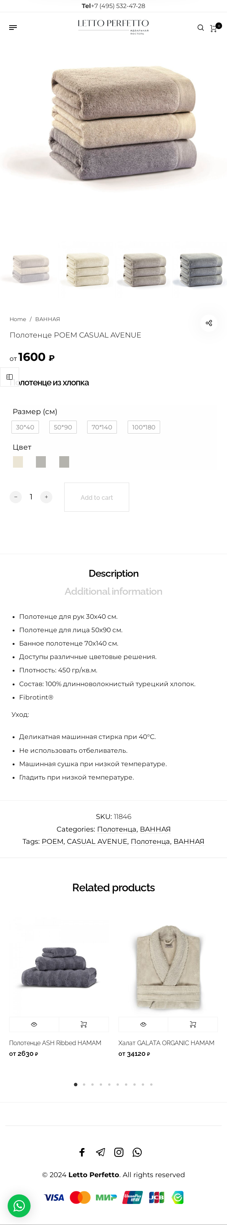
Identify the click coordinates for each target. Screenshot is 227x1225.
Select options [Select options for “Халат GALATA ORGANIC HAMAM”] (193, 1024)
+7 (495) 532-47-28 (113, 6)
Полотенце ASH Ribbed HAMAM (55, 1043)
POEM (52, 841)
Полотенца (116, 829)
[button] (25, 427)
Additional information (113, 591)
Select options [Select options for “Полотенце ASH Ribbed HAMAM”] (84, 1024)
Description (114, 573)
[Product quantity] (31, 496)
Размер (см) (35, 411)
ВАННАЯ (47, 319)
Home (18, 319)
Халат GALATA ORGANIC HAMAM (166, 1043)
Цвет (22, 447)
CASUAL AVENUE (97, 841)
